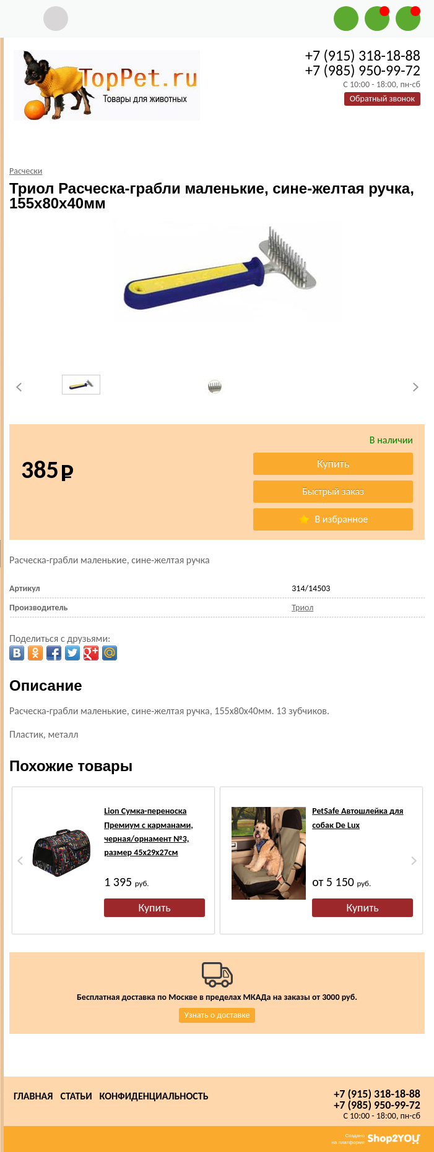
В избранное (333, 519)
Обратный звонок (382, 98)
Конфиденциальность (154, 1096)
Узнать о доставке (217, 1015)
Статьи (76, 1096)
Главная (33, 1096)
